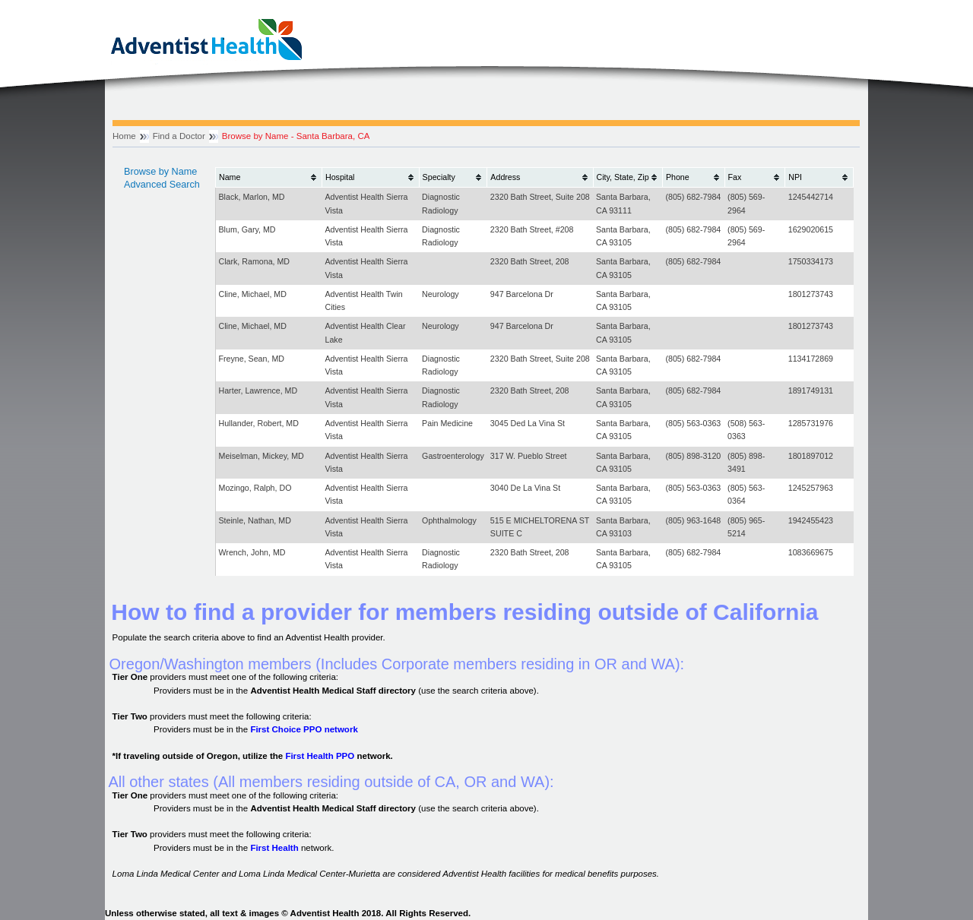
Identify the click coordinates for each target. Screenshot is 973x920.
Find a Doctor (179, 136)
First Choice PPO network (303, 729)
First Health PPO (319, 755)
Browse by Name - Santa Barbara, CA (296, 136)
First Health (274, 847)
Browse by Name (160, 171)
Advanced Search (162, 184)
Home (124, 136)
